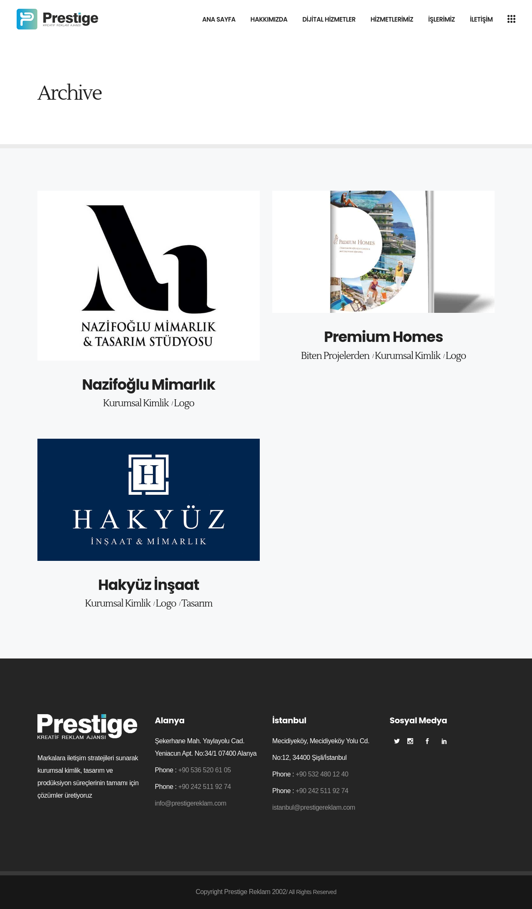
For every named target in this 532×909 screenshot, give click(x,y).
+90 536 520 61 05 (204, 770)
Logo (184, 404)
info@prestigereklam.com (191, 803)
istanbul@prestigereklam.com (313, 807)
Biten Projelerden (335, 356)
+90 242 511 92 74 (204, 786)
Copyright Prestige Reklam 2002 (241, 891)
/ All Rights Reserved (311, 892)
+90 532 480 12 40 (322, 774)
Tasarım (196, 604)
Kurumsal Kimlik (135, 404)
